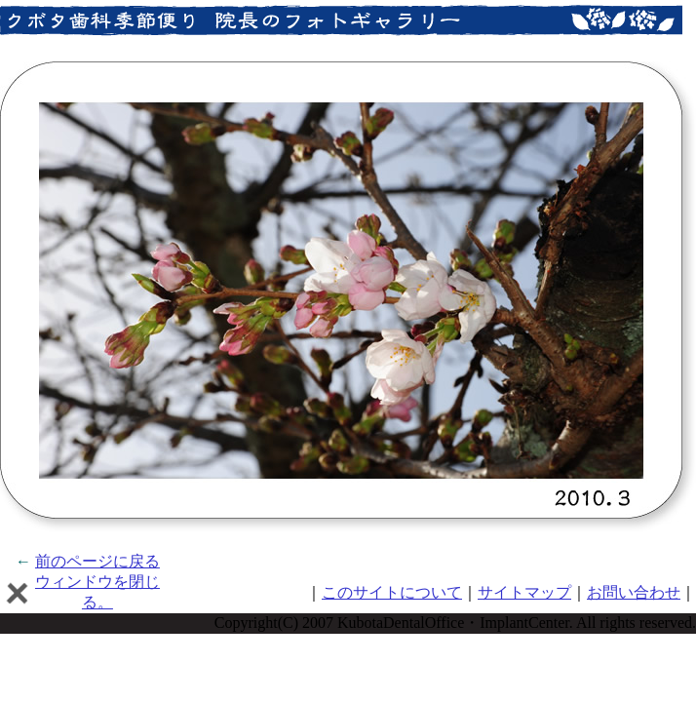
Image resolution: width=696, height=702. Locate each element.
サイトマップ (524, 592)
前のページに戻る (97, 561)
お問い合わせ (633, 592)
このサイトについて (392, 592)
